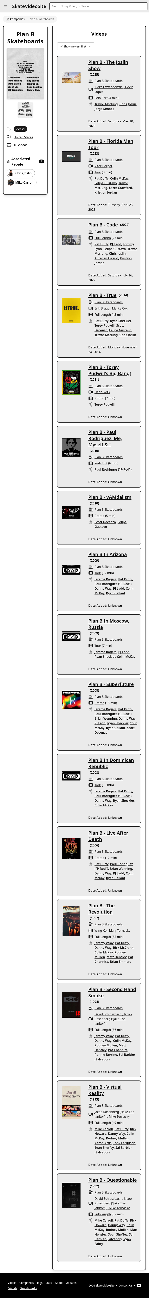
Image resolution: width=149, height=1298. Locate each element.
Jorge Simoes (104, 109)
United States (23, 137)
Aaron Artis (103, 1143)
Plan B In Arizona (107, 554)
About (59, 1283)
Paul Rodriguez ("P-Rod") (113, 469)
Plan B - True (102, 295)
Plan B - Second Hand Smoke (112, 992)
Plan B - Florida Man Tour (110, 144)
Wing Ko (100, 930)
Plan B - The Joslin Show (108, 65)
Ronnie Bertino (105, 1054)
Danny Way (102, 588)
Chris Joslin (127, 104)
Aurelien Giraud (106, 258)
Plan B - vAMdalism (109, 497)
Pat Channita (117, 1050)
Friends (12, 1288)
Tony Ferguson (124, 1143)
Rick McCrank (123, 947)
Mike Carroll (103, 1129)
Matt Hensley (117, 957)
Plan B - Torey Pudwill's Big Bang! (109, 370)
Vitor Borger (103, 166)
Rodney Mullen (105, 1045)
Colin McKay (119, 178)
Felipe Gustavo (105, 183)
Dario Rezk (102, 392)
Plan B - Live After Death (108, 836)
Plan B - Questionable (112, 1180)
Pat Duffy (101, 178)
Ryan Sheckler (120, 321)
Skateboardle (28, 1288)
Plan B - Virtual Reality (104, 1090)
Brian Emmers (120, 961)
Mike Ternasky (119, 1116)
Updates (71, 1283)
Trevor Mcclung (106, 104)
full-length (102, 238)
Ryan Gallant (115, 593)
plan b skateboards (108, 81)
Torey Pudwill (104, 325)
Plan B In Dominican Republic (111, 763)
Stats (49, 1283)
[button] (5, 6)
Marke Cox (120, 308)
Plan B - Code (103, 224)
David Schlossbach (107, 1014)
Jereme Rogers (105, 579)
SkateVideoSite (29, 6)
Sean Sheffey (104, 1147)
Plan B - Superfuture (111, 684)
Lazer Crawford (120, 188)
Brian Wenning (105, 718)
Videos (12, 1283)
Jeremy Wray (103, 943)
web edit (100, 463)
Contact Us (126, 1285)
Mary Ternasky (119, 930)
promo (99, 398)
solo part (100, 98)
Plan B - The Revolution (101, 908)
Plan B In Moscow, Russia (108, 623)
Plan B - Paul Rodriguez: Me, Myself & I (105, 438)
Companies (15, 19)
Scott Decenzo (105, 522)
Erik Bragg (102, 308)
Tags (39, 1283)
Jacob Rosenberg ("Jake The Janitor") (113, 1019)
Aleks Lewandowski (108, 87)
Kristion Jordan (105, 192)
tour (97, 172)
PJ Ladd (115, 244)
